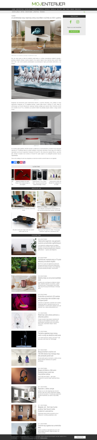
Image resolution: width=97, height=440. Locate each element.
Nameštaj (35, 9)
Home (13, 9)
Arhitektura (20, 9)
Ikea (64, 9)
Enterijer (28, 9)
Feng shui (78, 9)
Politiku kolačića (43, 438)
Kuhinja (47, 9)
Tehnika (42, 12)
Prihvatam (80, 437)
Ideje (67, 9)
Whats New (28, 12)
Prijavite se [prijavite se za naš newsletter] (74, 31)
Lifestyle (36, 12)
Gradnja (53, 9)
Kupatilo (41, 9)
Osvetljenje (16, 12)
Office (22, 12)
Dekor (72, 9)
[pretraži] (84, 12)
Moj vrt (59, 9)
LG (13, 52)
